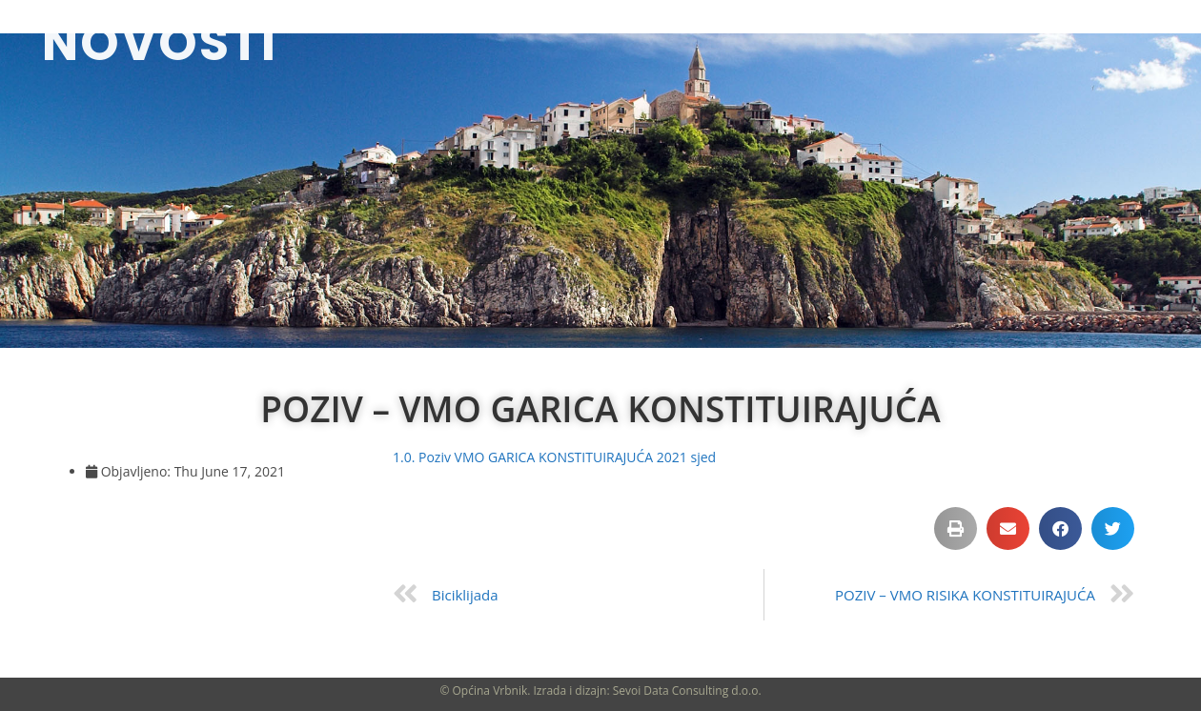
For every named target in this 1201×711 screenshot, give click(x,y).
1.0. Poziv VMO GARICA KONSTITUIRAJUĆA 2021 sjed (554, 457)
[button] (955, 528)
